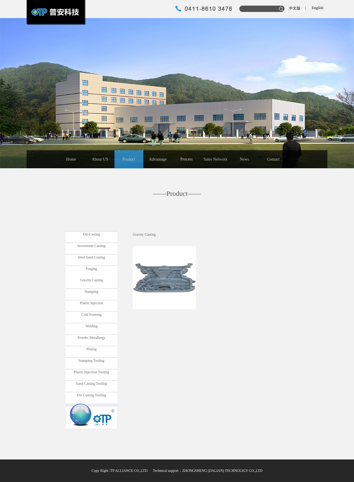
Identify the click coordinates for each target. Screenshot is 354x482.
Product (129, 159)
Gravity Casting (91, 280)
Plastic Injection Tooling (91, 372)
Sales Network (215, 159)
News (244, 159)
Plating (91, 349)
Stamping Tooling (92, 360)
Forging (91, 269)
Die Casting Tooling (91, 395)
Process (186, 159)
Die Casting (91, 234)
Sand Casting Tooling (91, 383)
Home (71, 159)
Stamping (91, 291)
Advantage (158, 159)
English (317, 8)
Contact (273, 159)
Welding (91, 326)
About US (100, 159)
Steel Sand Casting (91, 257)
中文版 (294, 8)
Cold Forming (91, 314)
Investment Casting (91, 246)
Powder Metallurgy (91, 337)
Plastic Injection (91, 303)
